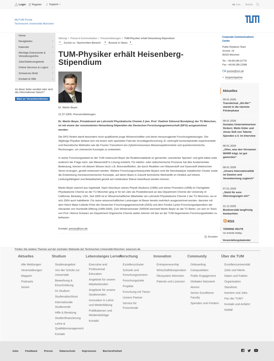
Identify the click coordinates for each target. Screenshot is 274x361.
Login (21, 4)
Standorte (230, 287)
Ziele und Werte (234, 270)
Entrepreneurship (168, 264)
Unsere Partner (132, 297)
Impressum (89, 350)
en (239, 4)
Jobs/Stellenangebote (51, 61)
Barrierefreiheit (112, 350)
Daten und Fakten (235, 275)
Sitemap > (63, 38)
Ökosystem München (170, 275)
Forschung (129, 256)
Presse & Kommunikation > (84, 38)
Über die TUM (232, 256)
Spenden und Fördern (204, 303)
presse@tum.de (78, 228)
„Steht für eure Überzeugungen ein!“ (236, 194)
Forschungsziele (133, 280)
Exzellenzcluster (133, 264)
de (233, 4)
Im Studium (62, 290)
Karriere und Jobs (235, 292)
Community (197, 256)
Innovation (162, 256)
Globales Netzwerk (202, 281)
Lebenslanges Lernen (104, 256)
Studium (59, 256)
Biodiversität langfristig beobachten (238, 211)
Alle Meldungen (31, 264)
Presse (48, 350)
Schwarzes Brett (51, 72)
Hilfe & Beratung (65, 312)
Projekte (128, 286)
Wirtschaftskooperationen (173, 270)
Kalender (51, 46)
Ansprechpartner (234, 77)
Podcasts (27, 281)
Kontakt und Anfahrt (237, 304)
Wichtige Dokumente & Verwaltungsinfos (51, 52)
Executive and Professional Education (98, 269)
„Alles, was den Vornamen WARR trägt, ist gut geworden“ (239, 153)
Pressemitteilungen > (112, 38)
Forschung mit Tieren (136, 291)
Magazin (26, 275)
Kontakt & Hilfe (51, 78)
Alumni (194, 287)
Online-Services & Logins (51, 67)
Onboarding (198, 264)
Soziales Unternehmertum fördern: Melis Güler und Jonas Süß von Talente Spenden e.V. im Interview (239, 130)
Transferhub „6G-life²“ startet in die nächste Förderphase (237, 107)
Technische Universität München (252, 17)
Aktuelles (26, 256)
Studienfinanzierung (68, 318)
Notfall (228, 309)
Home (22, 35)
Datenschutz (67, 350)
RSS (228, 221)
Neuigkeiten (51, 41)
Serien (25, 287)
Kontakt (60, 334)
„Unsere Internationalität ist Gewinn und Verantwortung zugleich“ (238, 174)
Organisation (232, 281)
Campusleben (199, 270)
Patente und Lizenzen (171, 281)
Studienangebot (65, 264)
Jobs (15, 350)
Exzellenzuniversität (237, 264)
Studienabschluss (66, 296)
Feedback (31, 350)
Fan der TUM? (233, 298)
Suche (252, 4)
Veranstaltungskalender (237, 240)
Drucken (211, 236)
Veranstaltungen (31, 270)
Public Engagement (203, 275)
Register (36, 4)
